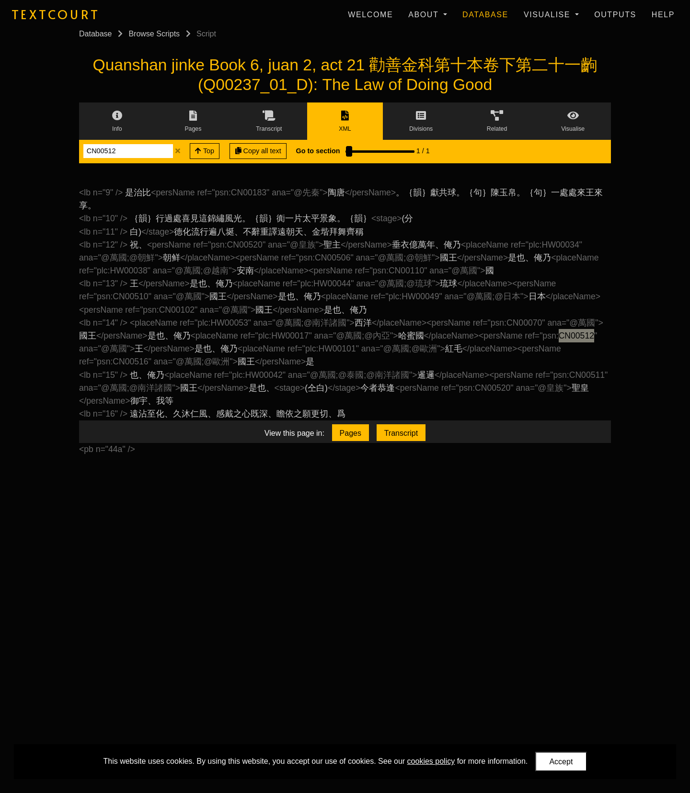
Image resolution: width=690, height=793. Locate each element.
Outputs (615, 15)
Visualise (548, 15)
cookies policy (431, 761)
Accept (561, 762)
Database (485, 15)
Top (204, 151)
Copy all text (258, 151)
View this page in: (294, 433)
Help (663, 15)
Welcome (370, 15)
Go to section (318, 151)
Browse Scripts (154, 34)
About (424, 15)
